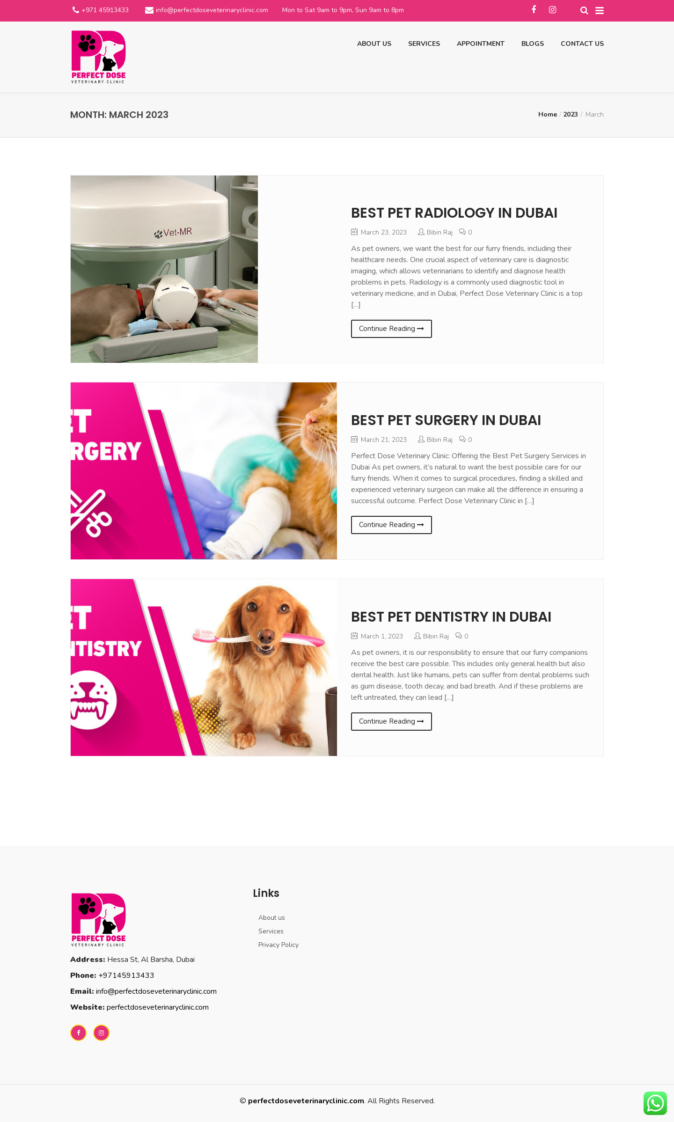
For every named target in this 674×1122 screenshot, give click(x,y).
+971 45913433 (105, 10)
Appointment (481, 43)
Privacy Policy (278, 944)
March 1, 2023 (377, 636)
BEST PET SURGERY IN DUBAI (446, 420)
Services (424, 43)
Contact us (582, 43)
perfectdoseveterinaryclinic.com (158, 1007)
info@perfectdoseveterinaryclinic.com (212, 10)
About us (374, 43)
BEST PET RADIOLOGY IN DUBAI (454, 213)
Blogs (532, 43)
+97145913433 (126, 975)
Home (547, 114)
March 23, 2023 (379, 232)
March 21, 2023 (379, 439)
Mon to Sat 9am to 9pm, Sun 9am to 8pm (343, 10)
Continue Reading (391, 328)
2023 (570, 114)
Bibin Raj (440, 232)
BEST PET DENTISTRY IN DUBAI (451, 617)
